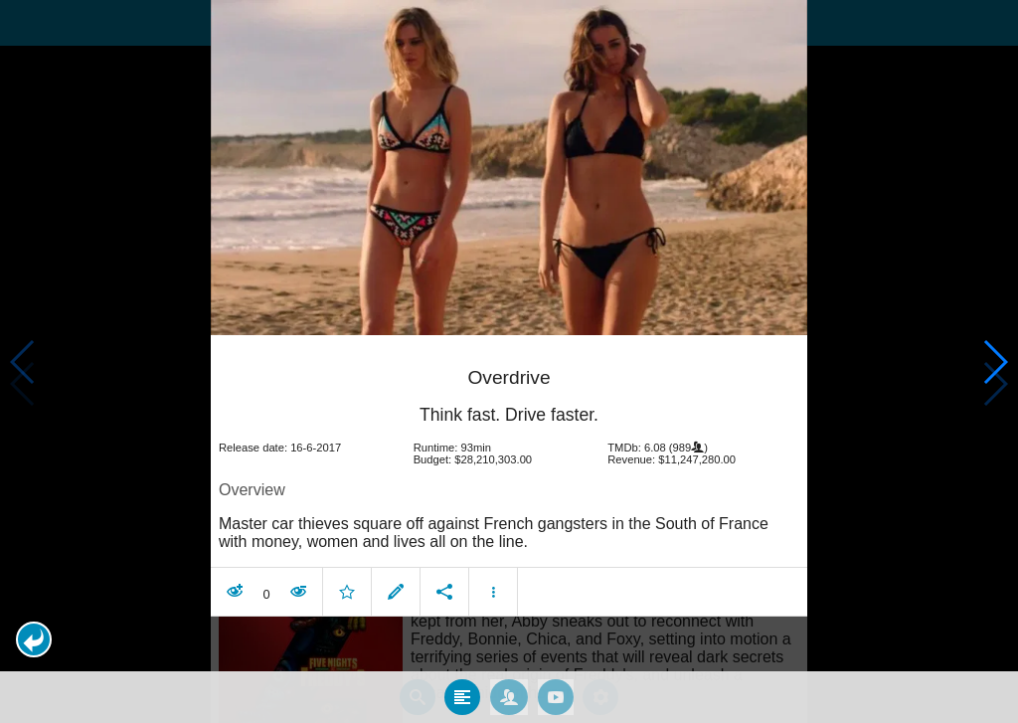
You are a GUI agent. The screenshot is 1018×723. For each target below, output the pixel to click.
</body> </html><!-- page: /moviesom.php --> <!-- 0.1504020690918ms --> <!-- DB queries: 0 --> (509, 361)
